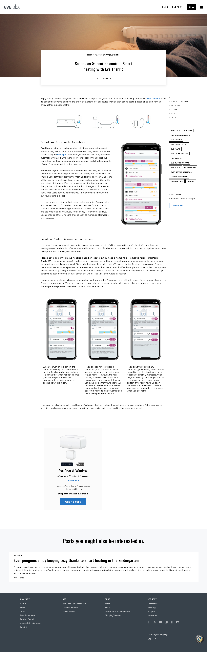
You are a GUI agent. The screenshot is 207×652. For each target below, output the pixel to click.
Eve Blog (151, 607)
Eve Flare (175, 149)
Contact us (152, 603)
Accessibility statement (31, 623)
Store (191, 7)
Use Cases (175, 105)
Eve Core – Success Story (74, 603)
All (171, 98)
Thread (190, 181)
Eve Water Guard (179, 176)
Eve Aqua (175, 130)
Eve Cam (188, 130)
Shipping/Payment (113, 615)
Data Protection (27, 615)
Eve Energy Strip (179, 144)
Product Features (179, 101)
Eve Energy (176, 140)
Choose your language (157, 634)
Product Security (28, 619)
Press (22, 607)
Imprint (23, 627)
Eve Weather (177, 181)
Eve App (173, 109)
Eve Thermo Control (181, 172)
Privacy (173, 113)
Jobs (22, 611)
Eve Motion (176, 158)
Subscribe (178, 205)
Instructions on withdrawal (117, 611)
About (23, 603)
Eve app (61, 154)
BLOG (165, 7)
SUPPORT (177, 7)
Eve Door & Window (73, 471)
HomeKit (173, 117)
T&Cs (107, 607)
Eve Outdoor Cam (180, 163)
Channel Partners (70, 607)
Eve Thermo (153, 98)
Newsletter (152, 615)
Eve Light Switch (179, 153)
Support (151, 611)
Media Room (69, 611)
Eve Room (175, 167)
